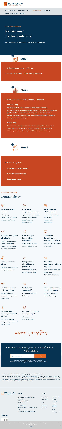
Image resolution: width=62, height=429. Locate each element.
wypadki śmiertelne (16, 376)
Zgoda (31, 426)
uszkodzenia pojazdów (45, 376)
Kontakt (53, 409)
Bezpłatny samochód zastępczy (54, 405)
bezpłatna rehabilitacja (14, 380)
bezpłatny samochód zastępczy (26, 380)
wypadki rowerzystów (35, 376)
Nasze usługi (45, 399)
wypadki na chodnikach (6, 377)
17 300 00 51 (22, 405)
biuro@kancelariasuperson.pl (28, 411)
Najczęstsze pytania (56, 397)
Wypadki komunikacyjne (6, 376)
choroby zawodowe (52, 377)
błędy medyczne (42, 379)
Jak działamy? (45, 405)
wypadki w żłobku (19, 379)
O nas (43, 402)
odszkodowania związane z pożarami (31, 379)
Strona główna (45, 396)
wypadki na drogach (54, 376)
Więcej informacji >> (28, 362)
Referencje (44, 407)
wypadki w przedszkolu (10, 379)
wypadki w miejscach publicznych (18, 377)
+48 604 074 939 (26, 407)
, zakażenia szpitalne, (50, 379)
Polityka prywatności (56, 412)
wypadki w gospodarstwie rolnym (33, 377)
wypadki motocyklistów (25, 376)
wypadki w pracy (44, 377)
